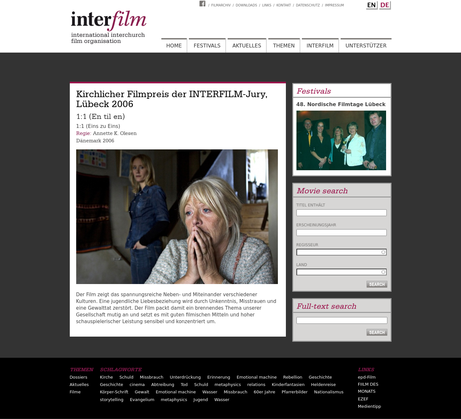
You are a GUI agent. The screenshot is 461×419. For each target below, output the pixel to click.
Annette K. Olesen (115, 133)
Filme (75, 392)
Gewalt (142, 392)
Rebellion (293, 377)
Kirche (106, 377)
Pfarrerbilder (295, 392)
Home (174, 46)
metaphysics (227, 384)
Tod (184, 384)
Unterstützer (365, 46)
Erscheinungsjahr (316, 225)
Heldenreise (323, 384)
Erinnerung (218, 377)
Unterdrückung (185, 377)
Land (301, 265)
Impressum (334, 5)
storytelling (111, 399)
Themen (284, 46)
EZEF (363, 399)
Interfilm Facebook (203, 3)
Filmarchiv (220, 5)
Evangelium (142, 399)
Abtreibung (162, 384)
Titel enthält (310, 205)
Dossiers (78, 377)
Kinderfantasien (288, 384)
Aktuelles (246, 46)
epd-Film (367, 377)
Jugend (201, 399)
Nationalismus (329, 392)
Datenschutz (308, 5)
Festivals (207, 46)
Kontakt (283, 5)
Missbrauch (152, 377)
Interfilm (320, 46)
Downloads (246, 5)
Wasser (209, 392)
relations (256, 384)
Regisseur (307, 245)
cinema (137, 384)
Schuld (126, 377)
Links (266, 5)
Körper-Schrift (114, 392)
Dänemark (88, 141)
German (384, 4)
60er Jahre (264, 392)
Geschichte (320, 377)
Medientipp (369, 406)
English (371, 4)
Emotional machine (257, 377)
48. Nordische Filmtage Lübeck (341, 104)
